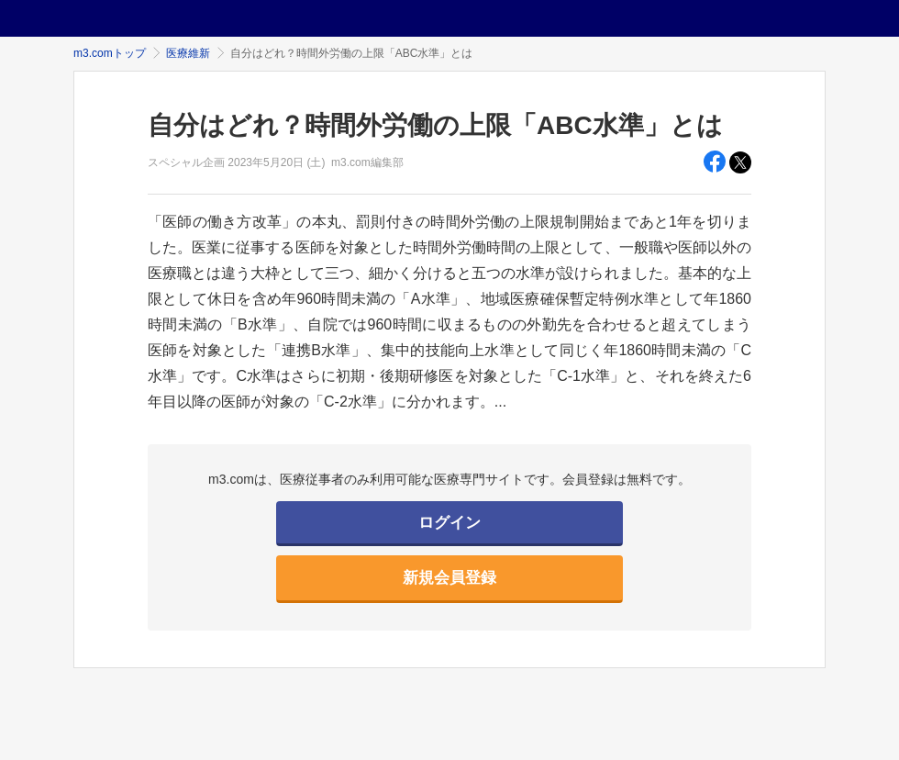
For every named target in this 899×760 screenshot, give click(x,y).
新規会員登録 (449, 578)
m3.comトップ (109, 53)
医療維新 (188, 53)
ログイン (449, 522)
